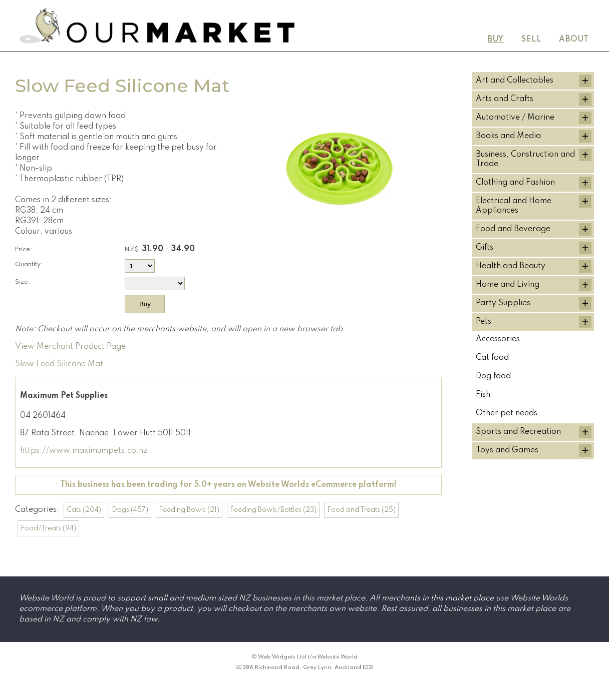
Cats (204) (84, 509)
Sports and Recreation (518, 432)
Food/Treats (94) (48, 528)
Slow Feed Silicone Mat (59, 364)
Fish (483, 395)
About (574, 40)
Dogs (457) (130, 509)
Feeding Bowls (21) (189, 509)
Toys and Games (507, 450)
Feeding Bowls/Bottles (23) (273, 509)
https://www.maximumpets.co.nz (83, 451)
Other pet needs (506, 413)
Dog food (493, 376)
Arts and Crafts (504, 99)
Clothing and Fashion (515, 183)
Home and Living (507, 285)
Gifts (484, 248)
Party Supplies (503, 303)
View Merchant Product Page (70, 347)
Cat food (492, 358)
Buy (496, 40)
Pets (483, 322)
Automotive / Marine (515, 118)
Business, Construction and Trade (525, 159)
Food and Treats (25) (361, 509)
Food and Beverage (513, 229)
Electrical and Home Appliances (513, 206)
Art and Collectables (514, 81)
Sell (531, 40)
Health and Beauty (510, 266)
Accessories (498, 339)
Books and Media (508, 136)
